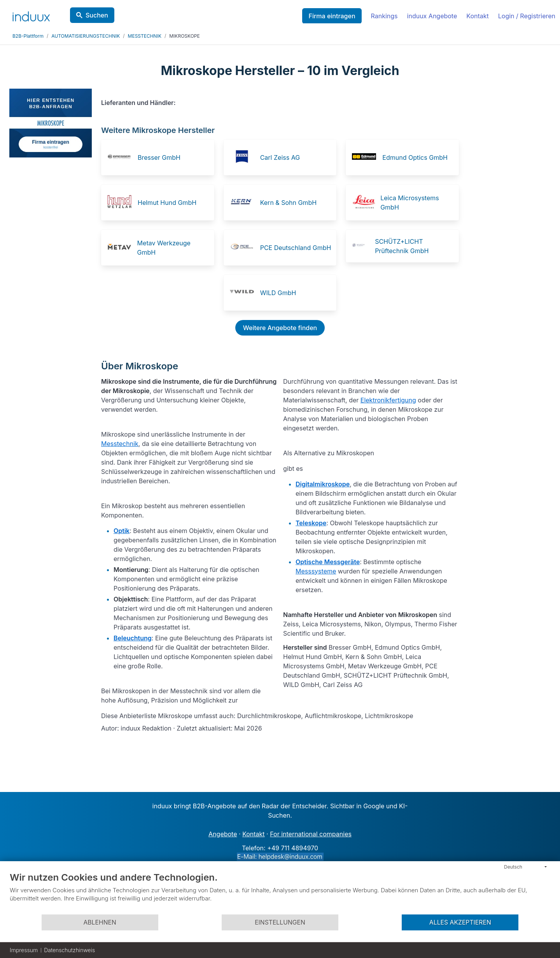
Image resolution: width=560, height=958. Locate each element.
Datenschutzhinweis (69, 950)
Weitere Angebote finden (280, 328)
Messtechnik (119, 444)
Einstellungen (280, 922)
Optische (310, 562)
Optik (122, 531)
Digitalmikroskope (323, 484)
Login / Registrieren (526, 16)
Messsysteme (316, 571)
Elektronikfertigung (388, 400)
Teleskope (311, 523)
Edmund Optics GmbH (415, 157)
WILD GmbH (278, 293)
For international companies (311, 834)
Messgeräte (342, 562)
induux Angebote (432, 16)
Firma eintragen (331, 16)
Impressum (24, 950)
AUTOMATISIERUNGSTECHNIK (85, 36)
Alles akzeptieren (460, 922)
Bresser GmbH (159, 157)
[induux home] (31, 14)
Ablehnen (99, 922)
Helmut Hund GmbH (167, 202)
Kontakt (477, 16)
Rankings (384, 16)
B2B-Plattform (28, 36)
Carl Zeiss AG (280, 157)
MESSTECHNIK (144, 36)
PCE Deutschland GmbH (295, 248)
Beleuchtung (133, 638)
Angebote (222, 834)
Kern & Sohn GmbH (288, 202)
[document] (280, 893)
